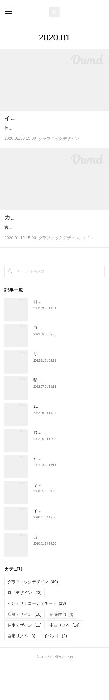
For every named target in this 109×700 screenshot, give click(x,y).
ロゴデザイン (93, 271)
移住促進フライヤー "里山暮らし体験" (68, 413)
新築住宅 (61, 647)
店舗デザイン (25, 647)
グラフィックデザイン (58, 155)
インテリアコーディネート (37, 636)
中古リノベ (65, 658)
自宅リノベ (21, 669)
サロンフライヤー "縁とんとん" (61, 387)
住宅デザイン (25, 658)
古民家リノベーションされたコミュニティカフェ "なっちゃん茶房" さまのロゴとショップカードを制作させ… (54, 257)
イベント (55, 669)
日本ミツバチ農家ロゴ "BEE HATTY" (67, 335)
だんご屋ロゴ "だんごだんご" (59, 491)
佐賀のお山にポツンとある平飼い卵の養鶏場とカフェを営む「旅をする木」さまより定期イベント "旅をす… (54, 141)
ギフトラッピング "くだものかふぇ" (66, 518)
